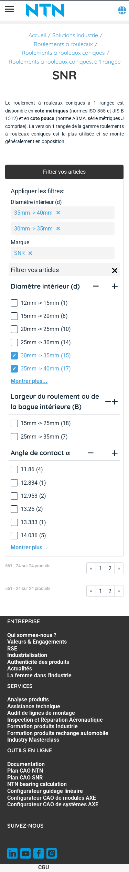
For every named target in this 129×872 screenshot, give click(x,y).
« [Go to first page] (91, 568)
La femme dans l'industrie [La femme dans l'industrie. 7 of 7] (39, 675)
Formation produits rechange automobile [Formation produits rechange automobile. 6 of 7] (57, 733)
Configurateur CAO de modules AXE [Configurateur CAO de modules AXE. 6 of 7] (51, 798)
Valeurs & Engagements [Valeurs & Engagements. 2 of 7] (37, 641)
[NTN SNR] (45, 10)
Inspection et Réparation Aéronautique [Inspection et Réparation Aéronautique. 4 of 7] (55, 720)
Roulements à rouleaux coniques (63, 52)
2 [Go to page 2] (109, 568)
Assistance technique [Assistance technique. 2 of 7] (33, 706)
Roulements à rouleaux (63, 44)
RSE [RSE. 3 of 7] (12, 648)
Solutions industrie (75, 35)
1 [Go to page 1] (100, 568)
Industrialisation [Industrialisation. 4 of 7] (27, 655)
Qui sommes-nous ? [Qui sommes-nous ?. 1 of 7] (31, 635)
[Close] (115, 270)
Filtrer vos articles (64, 172)
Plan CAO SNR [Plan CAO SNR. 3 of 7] (25, 777)
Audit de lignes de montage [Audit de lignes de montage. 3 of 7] (41, 713)
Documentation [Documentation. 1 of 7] (26, 764)
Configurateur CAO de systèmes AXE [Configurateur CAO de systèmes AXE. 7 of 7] (52, 804)
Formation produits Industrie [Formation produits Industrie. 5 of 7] (42, 726)
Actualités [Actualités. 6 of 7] (19, 668)
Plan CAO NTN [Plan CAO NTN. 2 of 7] (25, 770)
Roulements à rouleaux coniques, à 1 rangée (65, 61)
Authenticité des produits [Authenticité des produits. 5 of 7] (38, 662)
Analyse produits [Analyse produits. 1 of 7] (28, 699)
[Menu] (9, 10)
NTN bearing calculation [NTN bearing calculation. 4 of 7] (37, 784)
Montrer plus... (29, 381)
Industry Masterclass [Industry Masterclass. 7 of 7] (33, 739)
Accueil (37, 35)
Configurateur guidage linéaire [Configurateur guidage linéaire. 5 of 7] (45, 791)
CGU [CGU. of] (43, 867)
